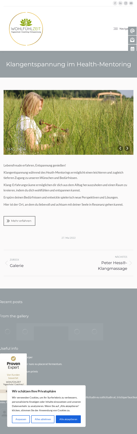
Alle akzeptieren (68, 419)
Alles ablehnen (43, 419)
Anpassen (21, 419)
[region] (46, 406)
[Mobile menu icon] (123, 28)
